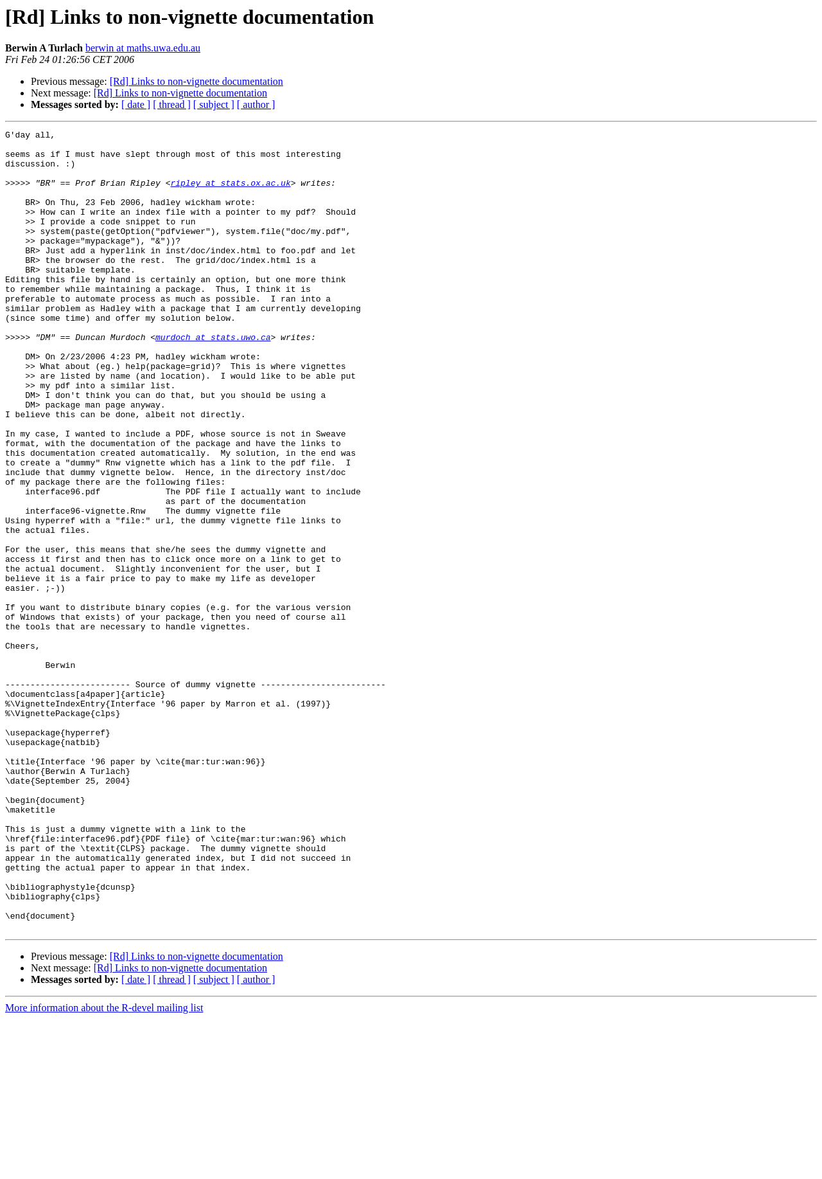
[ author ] (256, 104)
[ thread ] (172, 104)
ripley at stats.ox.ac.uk (230, 194)
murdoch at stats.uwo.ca (212, 379)
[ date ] (135, 104)
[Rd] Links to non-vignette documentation (196, 81)
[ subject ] (213, 104)
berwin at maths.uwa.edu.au (142, 47)
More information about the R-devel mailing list (104, 1167)
